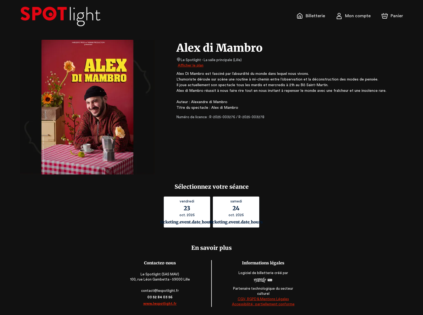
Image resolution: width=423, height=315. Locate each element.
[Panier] (392, 15)
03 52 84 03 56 (160, 297)
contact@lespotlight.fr (160, 291)
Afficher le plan (190, 65)
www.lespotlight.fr (160, 304)
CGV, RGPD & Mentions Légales (262, 299)
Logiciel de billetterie (256, 274)
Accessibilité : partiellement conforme (263, 304)
